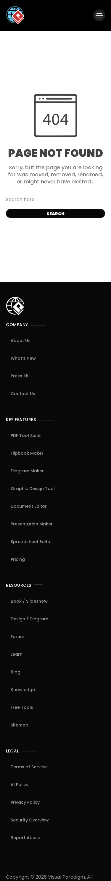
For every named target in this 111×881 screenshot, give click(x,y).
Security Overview (30, 820)
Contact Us (23, 394)
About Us (20, 340)
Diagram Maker (27, 471)
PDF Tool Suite (26, 435)
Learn (16, 654)
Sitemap (19, 725)
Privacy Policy (25, 802)
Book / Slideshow (29, 601)
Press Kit (20, 376)
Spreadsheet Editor (31, 542)
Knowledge (23, 690)
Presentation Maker (32, 524)
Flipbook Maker (27, 453)
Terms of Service (29, 767)
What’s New (23, 358)
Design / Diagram (29, 619)
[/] (99, 15)
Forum (17, 637)
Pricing (18, 559)
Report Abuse (25, 838)
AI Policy (19, 785)
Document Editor (29, 506)
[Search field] (55, 199)
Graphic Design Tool (33, 489)
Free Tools (22, 707)
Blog (15, 672)
